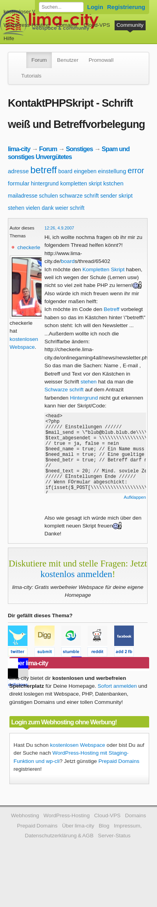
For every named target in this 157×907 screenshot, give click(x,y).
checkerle (28, 247)
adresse (18, 171)
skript (126, 195)
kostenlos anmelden (76, 574)
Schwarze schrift (64, 389)
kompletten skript (81, 183)
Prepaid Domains (119, 761)
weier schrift (69, 208)
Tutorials (31, 76)
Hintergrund (84, 398)
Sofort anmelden (117, 686)
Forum (39, 60)
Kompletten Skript (103, 269)
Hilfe (9, 38)
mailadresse (22, 196)
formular (18, 183)
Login (95, 7)
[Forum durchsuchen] (61, 7)
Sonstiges (79, 148)
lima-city (19, 148)
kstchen (113, 183)
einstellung (112, 171)
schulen (48, 196)
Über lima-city (78, 826)
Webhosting (25, 815)
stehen (16, 208)
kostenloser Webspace (30, 12)
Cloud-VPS (97, 25)
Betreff (111, 309)
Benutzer (67, 60)
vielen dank (40, 208)
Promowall (101, 60)
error (136, 170)
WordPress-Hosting (27, 25)
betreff (43, 170)
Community (130, 25)
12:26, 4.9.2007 (59, 228)
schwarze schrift (79, 196)
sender (108, 196)
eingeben (85, 171)
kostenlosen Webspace (77, 745)
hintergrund (45, 183)
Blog (104, 826)
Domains (66, 25)
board (65, 171)
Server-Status (114, 836)
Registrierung (126, 7)
